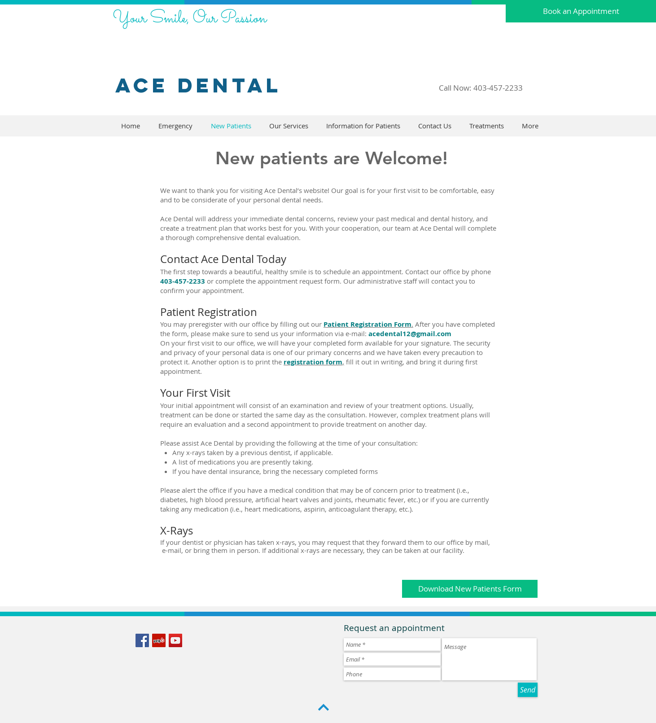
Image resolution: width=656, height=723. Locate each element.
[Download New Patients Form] (470, 589)
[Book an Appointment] (581, 11)
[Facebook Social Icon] (142, 640)
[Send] (528, 690)
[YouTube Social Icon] (175, 640)
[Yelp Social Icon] (159, 640)
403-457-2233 (498, 88)
